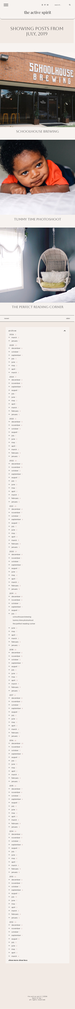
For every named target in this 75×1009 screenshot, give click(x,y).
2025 (13, 345)
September (16, 355)
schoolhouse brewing (37, 131)
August (15, 390)
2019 (12, 593)
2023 (12, 419)
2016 (12, 740)
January (15, 341)
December (16, 348)
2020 (13, 551)
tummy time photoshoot (37, 219)
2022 (13, 461)
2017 (12, 695)
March (15, 337)
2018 (12, 650)
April (14, 369)
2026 (12, 334)
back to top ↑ (37, 998)
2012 (12, 922)
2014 (12, 831)
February (16, 411)
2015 (12, 786)
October (15, 352)
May (14, 365)
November (16, 383)
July (13, 359)
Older (68, 318)
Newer (6, 318)
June (14, 362)
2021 (12, 506)
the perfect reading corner (37, 307)
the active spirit (37, 12)
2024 (12, 377)
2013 (12, 877)
